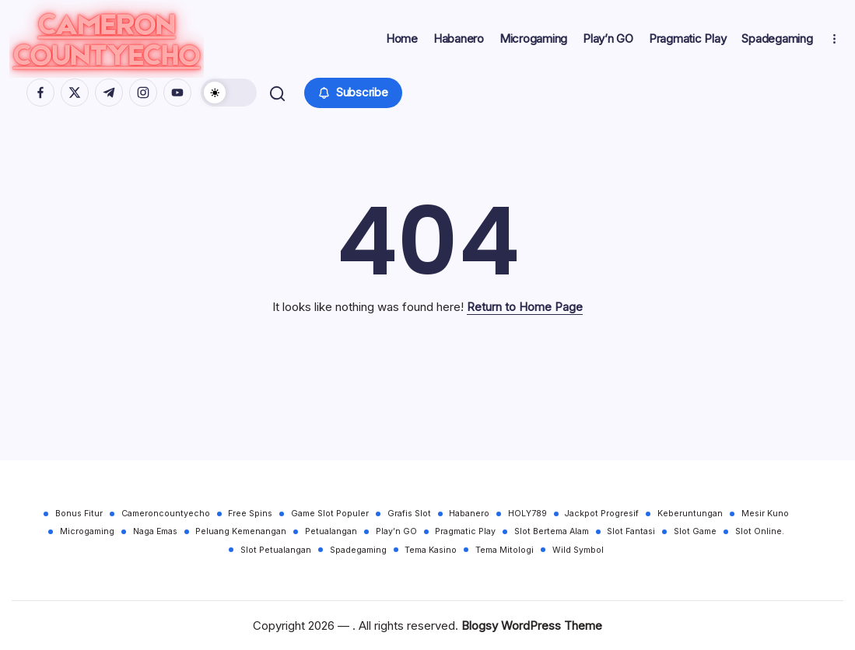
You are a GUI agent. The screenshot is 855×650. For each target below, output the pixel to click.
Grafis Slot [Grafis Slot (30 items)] (409, 513)
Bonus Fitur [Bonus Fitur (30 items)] (78, 513)
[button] (231, 99)
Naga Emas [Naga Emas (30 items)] (154, 531)
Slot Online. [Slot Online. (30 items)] (761, 531)
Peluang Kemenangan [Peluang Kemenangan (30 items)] (240, 531)
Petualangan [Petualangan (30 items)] (331, 531)
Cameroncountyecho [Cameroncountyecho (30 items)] (165, 513)
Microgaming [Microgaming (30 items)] (86, 531)
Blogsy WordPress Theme (531, 625)
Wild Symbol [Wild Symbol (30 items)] (578, 550)
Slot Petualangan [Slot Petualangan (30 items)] (275, 550)
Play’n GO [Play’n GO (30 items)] (396, 531)
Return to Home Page (525, 319)
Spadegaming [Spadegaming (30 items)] (358, 550)
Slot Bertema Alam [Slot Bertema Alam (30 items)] (552, 531)
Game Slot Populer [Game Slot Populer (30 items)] (330, 513)
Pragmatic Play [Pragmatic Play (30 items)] (466, 531)
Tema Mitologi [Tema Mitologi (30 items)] (505, 550)
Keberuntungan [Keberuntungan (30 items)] (691, 513)
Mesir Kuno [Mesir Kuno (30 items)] (766, 513)
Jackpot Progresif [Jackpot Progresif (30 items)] (603, 513)
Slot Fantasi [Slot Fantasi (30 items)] (632, 531)
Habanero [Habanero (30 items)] (470, 513)
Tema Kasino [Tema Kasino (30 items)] (431, 550)
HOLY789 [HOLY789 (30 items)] (528, 513)
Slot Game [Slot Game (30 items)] (696, 531)
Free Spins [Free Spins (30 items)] (250, 513)
